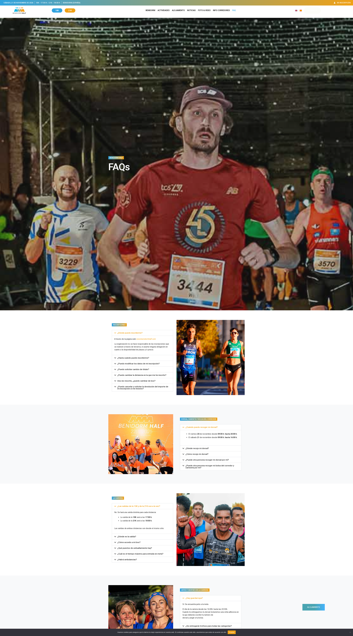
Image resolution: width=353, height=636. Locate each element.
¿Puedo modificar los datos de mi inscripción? (138, 363)
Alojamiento (178, 10)
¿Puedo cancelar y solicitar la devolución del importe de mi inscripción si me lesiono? (142, 387)
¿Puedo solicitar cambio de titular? (133, 369)
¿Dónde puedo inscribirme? (130, 333)
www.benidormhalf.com (146, 339)
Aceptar (231, 632)
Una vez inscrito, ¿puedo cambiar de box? (136, 381)
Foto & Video (204, 10)
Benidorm (150, 10)
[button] (142, 333)
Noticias (191, 10)
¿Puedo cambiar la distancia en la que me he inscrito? (141, 375)
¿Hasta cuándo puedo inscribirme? (133, 358)
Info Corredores (221, 10)
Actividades (164, 10)
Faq (234, 10)
